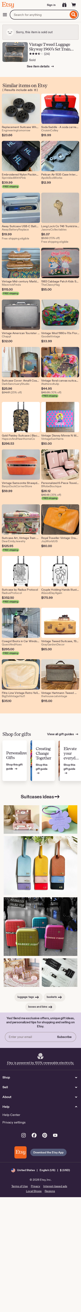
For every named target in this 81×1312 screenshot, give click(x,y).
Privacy (35, 1186)
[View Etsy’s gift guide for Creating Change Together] (42, 760)
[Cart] (74, 5)
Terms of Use (19, 1186)
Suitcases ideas (40, 796)
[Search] (74, 15)
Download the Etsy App (48, 1152)
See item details (38, 66)
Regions (50, 1191)
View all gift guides (61, 734)
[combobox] (39, 15)
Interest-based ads (55, 1186)
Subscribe (64, 1037)
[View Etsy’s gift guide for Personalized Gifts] (14, 760)
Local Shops (34, 1191)
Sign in (51, 5)
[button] (40, 1170)
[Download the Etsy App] (20, 1152)
